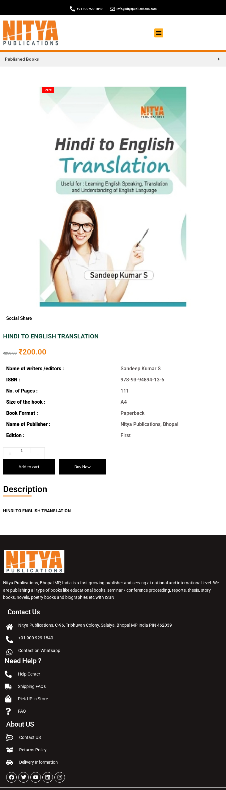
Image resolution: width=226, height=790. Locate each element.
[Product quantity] (24, 450)
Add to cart (29, 466)
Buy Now (83, 466)
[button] (158, 32)
